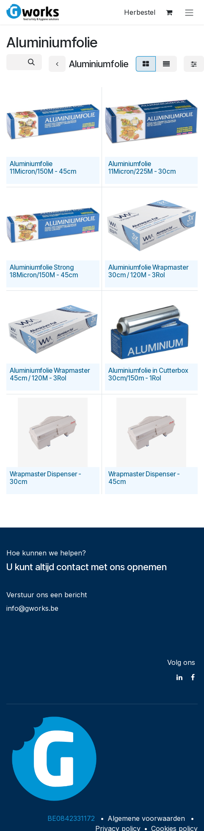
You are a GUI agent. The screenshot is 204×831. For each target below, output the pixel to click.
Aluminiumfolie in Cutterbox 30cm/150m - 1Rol (148, 375)
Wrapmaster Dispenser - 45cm (144, 478)
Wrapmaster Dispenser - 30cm (45, 478)
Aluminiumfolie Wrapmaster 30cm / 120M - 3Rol (148, 271)
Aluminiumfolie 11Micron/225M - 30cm (142, 167)
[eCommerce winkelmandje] (168, 12)
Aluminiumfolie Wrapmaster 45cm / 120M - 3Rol (50, 375)
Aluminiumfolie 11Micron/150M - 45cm (43, 167)
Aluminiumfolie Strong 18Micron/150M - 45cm (44, 271)
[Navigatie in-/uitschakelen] (189, 12)
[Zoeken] (31, 62)
